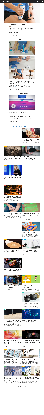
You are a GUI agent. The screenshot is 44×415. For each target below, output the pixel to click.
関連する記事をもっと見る (22, 386)
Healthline (34, 122)
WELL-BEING (24, 239)
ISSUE (23, 146)
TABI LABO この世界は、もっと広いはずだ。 (22, 126)
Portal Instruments (17, 34)
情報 (15, 86)
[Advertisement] (22, 403)
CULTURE (6, 203)
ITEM (23, 203)
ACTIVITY (6, 146)
